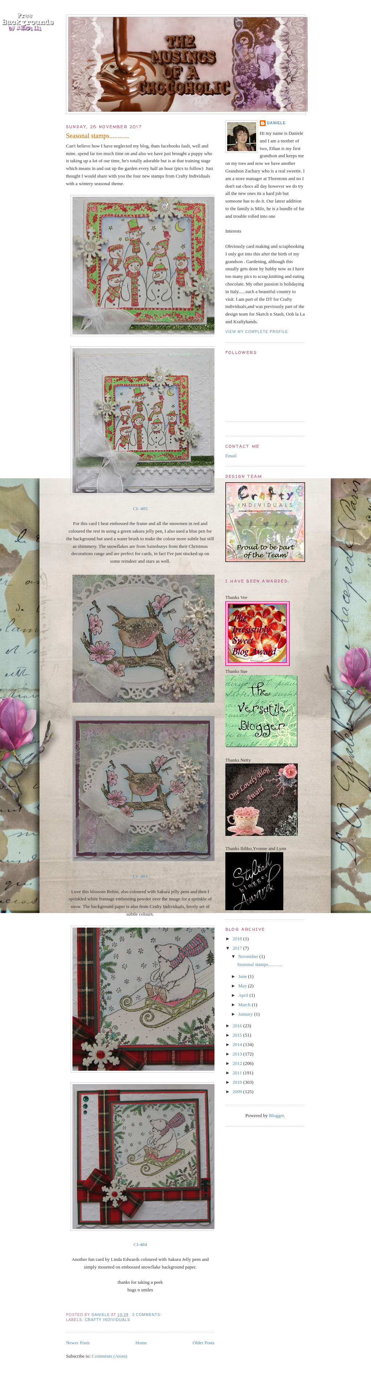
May (243, 985)
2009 (238, 1091)
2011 (238, 1072)
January (246, 1014)
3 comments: (147, 1315)
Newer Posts (77, 1342)
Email (231, 455)
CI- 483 (140, 876)
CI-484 (140, 1244)
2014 (238, 1044)
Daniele (276, 123)
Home (141, 1342)
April (244, 995)
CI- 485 (140, 508)
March (245, 1004)
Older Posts (203, 1342)
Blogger (276, 1115)
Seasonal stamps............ (97, 135)
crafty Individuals (107, 1320)
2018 (238, 938)
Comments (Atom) (110, 1356)
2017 (238, 948)
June (243, 976)
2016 (238, 1025)
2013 (238, 1054)
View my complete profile (256, 332)
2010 (238, 1082)
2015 (238, 1035)
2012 (238, 1063)
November (248, 956)
